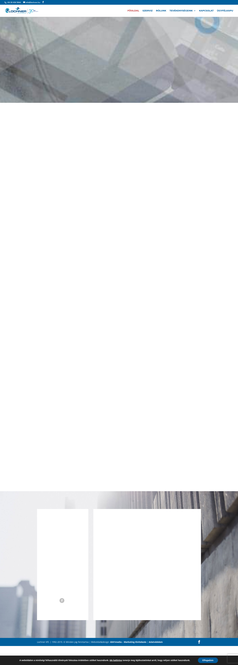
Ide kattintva (116, 660)
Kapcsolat (206, 11)
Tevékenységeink (181, 11)
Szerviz (148, 11)
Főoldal (133, 11)
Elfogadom (207, 660)
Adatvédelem (156, 642)
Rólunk (161, 11)
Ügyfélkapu (225, 11)
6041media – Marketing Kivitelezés (128, 642)
